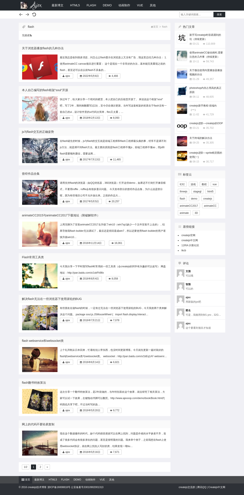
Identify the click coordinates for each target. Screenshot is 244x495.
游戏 (193, 184)
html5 (210, 191)
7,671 (116, 452)
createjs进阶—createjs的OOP (206, 123)
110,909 (210, 43)
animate (184, 213)
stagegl (197, 191)
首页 (155, 26)
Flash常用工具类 (33, 257)
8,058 (115, 278)
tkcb (183, 250)
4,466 (115, 76)
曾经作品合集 (31, 173)
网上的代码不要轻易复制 (38, 424)
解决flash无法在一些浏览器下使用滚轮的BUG (52, 299)
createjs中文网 (189, 240)
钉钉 (182, 184)
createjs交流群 (187, 487)
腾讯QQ (201, 487)
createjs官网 (188, 235)
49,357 (210, 79)
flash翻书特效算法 (34, 382)
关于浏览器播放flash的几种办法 (43, 48)
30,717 (210, 161)
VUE (140, 5)
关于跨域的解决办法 (200, 138)
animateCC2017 (189, 205)
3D (196, 213)
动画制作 (124, 5)
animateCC (210, 205)
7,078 (116, 320)
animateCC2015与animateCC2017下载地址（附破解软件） (61, 215)
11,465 (117, 159)
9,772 (116, 410)
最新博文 (57, 5)
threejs (183, 191)
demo (194, 198)
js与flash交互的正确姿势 (38, 131)
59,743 (210, 61)
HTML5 (75, 5)
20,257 (115, 201)
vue (215, 184)
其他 (153, 5)
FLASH (91, 5)
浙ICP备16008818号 (58, 487)
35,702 (210, 127)
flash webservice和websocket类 (43, 340)
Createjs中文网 (216, 487)
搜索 (219, 14)
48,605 (210, 96)
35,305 (210, 142)
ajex (67, 76)
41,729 (210, 114)
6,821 (116, 362)
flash (182, 198)
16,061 (118, 243)
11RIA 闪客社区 (190, 245)
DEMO (107, 5)
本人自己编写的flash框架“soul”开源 (45, 90)
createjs (207, 198)
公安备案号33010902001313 (87, 487)
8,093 (116, 117)
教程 (204, 184)
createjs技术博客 (31, 5)
